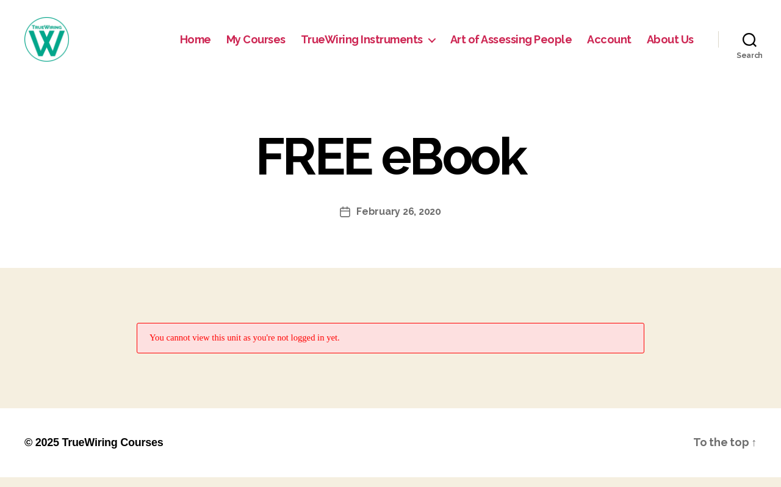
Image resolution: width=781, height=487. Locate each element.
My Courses (256, 44)
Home (195, 44)
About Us (670, 44)
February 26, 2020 (398, 222)
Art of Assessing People (511, 44)
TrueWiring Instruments (362, 44)
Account (609, 44)
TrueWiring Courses (112, 452)
